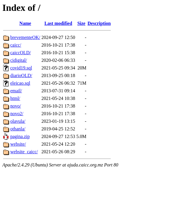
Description (99, 23)
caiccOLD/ (20, 52)
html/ (15, 98)
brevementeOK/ (25, 37)
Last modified (58, 23)
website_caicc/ (24, 151)
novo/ (15, 105)
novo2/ (16, 113)
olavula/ (18, 121)
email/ (16, 90)
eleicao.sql (20, 83)
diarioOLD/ (21, 75)
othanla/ (18, 128)
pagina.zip (20, 136)
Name (25, 23)
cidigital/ (18, 60)
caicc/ (15, 44)
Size (81, 23)
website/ (18, 144)
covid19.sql (21, 67)
